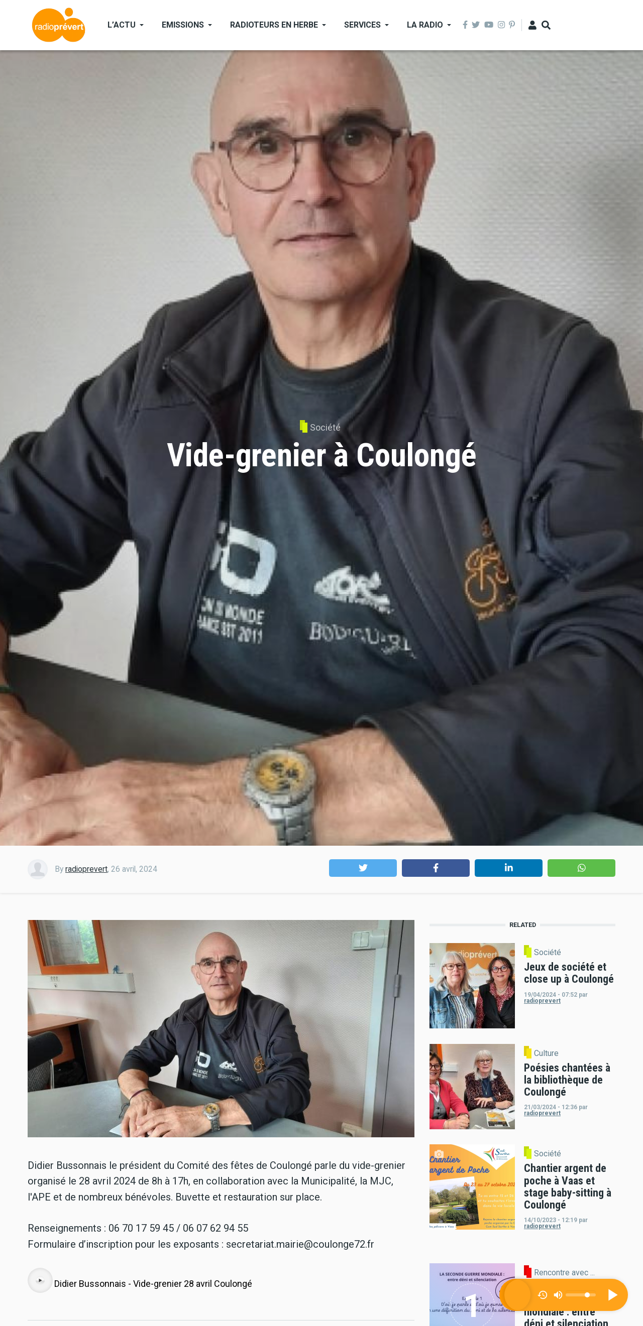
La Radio (425, 25)
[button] (363, 868)
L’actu (122, 25)
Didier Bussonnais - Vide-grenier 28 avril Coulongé (153, 1283)
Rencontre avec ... (564, 1273)
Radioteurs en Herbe (274, 25)
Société (325, 427)
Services (362, 25)
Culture (546, 1053)
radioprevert (86, 869)
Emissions (183, 25)
